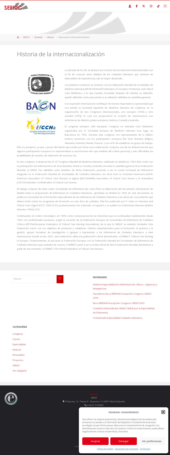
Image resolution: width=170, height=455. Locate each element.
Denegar (123, 441)
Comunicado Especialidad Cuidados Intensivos (117, 317)
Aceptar (95, 441)
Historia (50, 37)
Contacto (94, 394)
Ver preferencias (152, 441)
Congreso (18, 333)
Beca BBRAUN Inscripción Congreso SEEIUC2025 (118, 303)
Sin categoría (20, 370)
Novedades (18, 354)
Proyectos (18, 360)
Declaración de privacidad (126, 448)
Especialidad (19, 344)
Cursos (16, 339)
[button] (163, 412)
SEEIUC (26, 37)
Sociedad (38, 37)
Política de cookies (105, 448)
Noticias (17, 349)
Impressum (145, 448)
